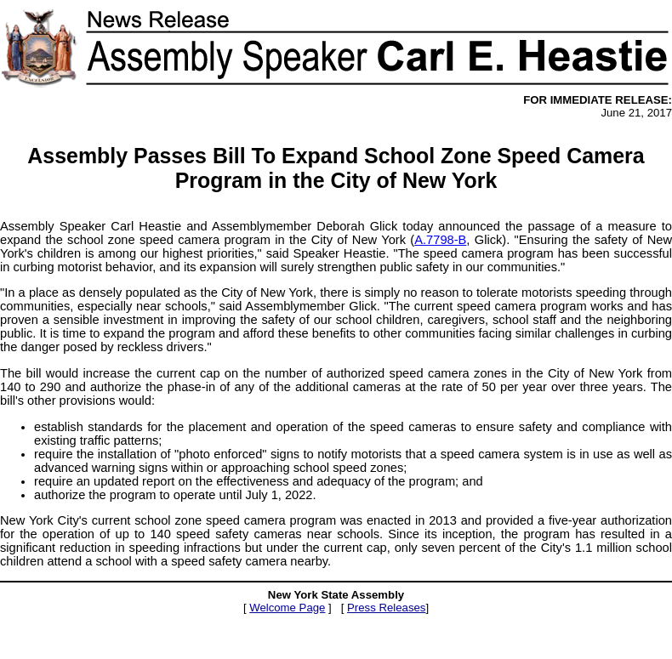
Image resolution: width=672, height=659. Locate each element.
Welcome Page (287, 607)
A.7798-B (440, 240)
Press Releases (386, 607)
